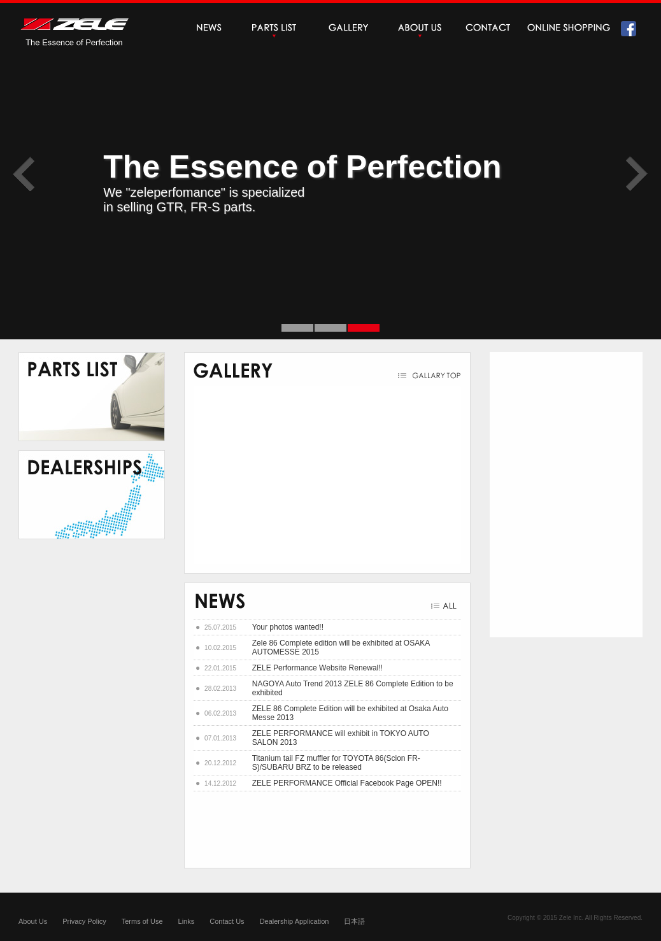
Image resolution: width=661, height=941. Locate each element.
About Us (32, 921)
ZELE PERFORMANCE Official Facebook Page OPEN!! (347, 783)
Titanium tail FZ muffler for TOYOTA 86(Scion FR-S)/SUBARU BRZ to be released (336, 763)
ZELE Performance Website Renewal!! (317, 667)
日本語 (354, 921)
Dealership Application (294, 921)
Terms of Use (142, 921)
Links (186, 921)
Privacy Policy (84, 921)
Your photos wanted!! (287, 627)
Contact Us (227, 921)
